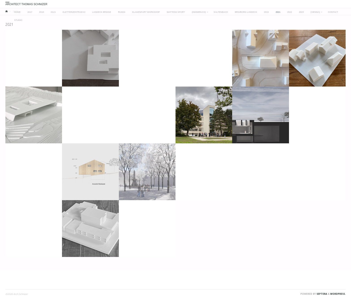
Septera (321, 293)
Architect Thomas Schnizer (26, 4)
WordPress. (338, 293)
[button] (33, 58)
